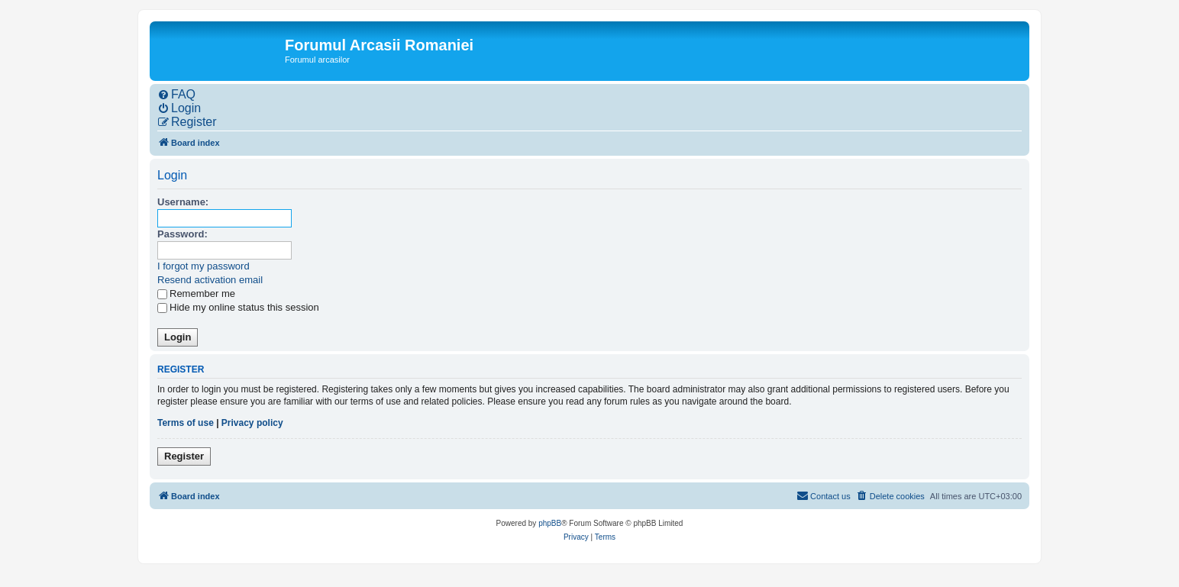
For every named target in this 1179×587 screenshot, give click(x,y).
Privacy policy (252, 423)
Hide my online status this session (238, 307)
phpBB (549, 523)
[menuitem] (176, 95)
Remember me (196, 293)
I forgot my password (203, 266)
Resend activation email (210, 279)
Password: (182, 234)
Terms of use (185, 423)
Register (184, 456)
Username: (182, 202)
